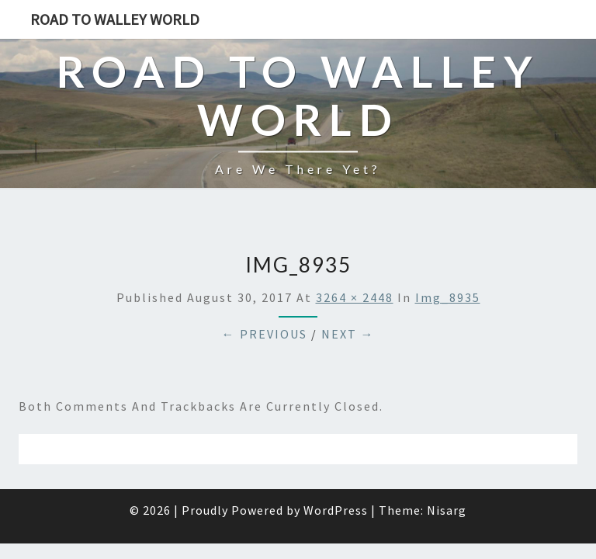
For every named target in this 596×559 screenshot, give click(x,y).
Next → (348, 295)
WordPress (335, 471)
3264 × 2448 (354, 258)
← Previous (264, 295)
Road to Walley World (114, 19)
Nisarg (446, 471)
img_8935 (447, 258)
